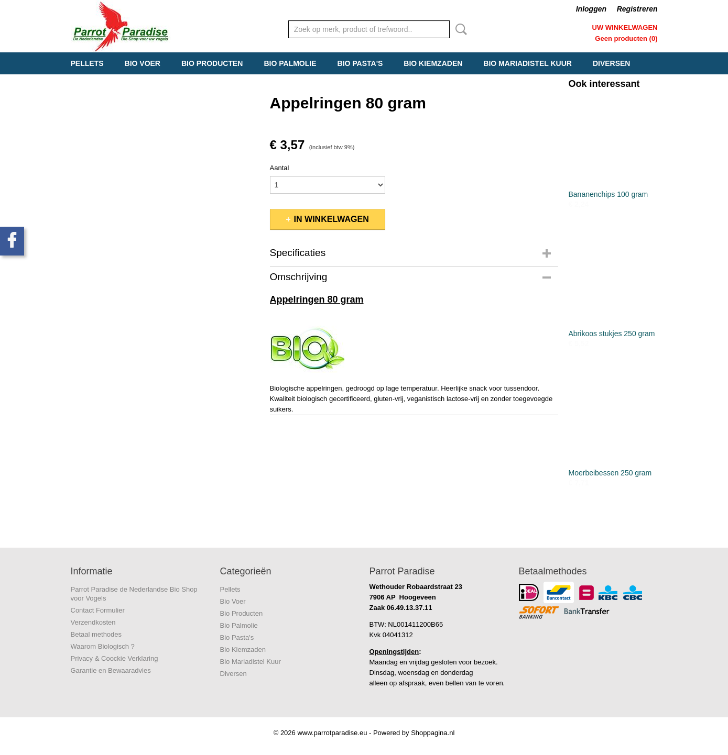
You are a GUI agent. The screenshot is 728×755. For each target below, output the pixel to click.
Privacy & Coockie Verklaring (114, 658)
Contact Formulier (98, 610)
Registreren (637, 9)
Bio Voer (142, 63)
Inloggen (591, 9)
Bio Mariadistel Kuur (527, 63)
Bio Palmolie (290, 63)
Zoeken (459, 29)
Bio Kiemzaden (433, 63)
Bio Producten (212, 63)
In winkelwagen (331, 219)
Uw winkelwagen (625, 27)
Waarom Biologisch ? (103, 646)
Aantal (279, 168)
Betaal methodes (96, 634)
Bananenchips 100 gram (608, 194)
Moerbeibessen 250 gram (610, 473)
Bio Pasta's (360, 63)
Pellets (87, 63)
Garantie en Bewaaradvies (111, 670)
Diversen (612, 63)
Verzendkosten (93, 622)
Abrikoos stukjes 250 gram (612, 333)
